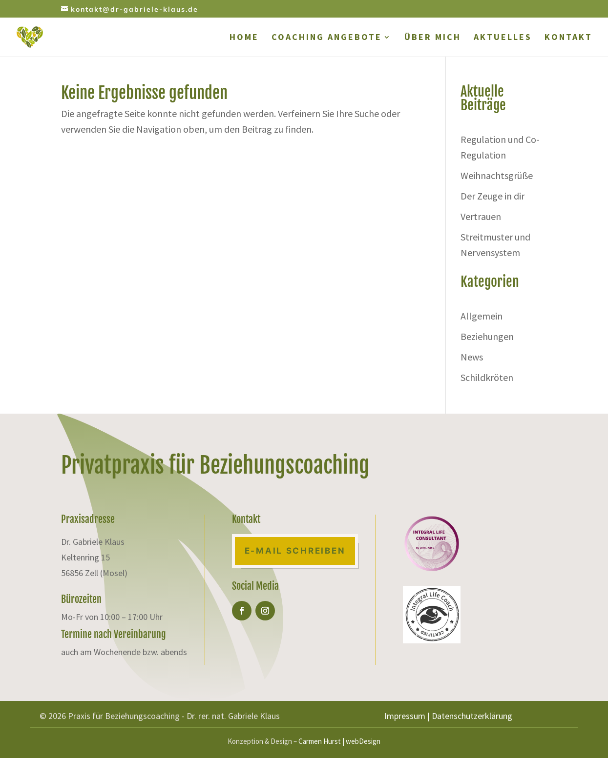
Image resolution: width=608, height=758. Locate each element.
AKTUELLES (503, 38)
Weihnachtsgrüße (497, 175)
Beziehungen (487, 336)
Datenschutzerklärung (472, 715)
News (472, 357)
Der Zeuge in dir (492, 196)
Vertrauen (481, 216)
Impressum (404, 715)
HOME (244, 38)
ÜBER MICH (432, 38)
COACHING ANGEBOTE (327, 38)
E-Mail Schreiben (295, 551)
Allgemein (482, 316)
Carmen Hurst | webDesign (339, 741)
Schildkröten (487, 377)
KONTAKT (568, 38)
